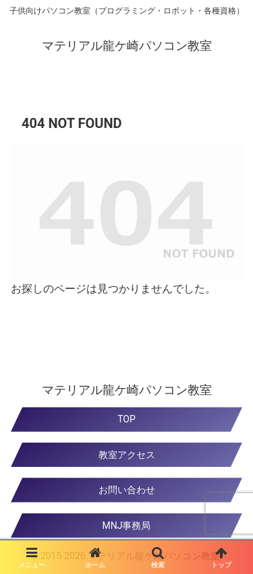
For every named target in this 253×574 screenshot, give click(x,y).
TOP (126, 419)
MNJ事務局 (127, 525)
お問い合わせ (127, 489)
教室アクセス (127, 454)
